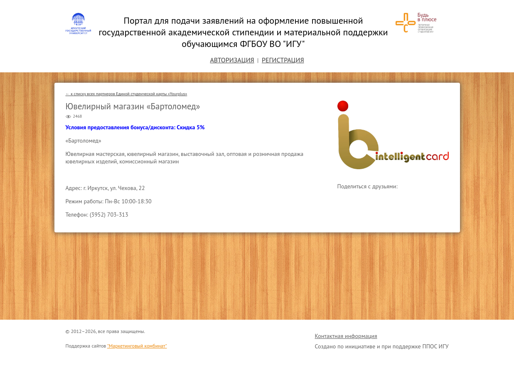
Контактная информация (346, 336)
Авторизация (232, 60)
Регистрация (283, 60)
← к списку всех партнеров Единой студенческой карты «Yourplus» (126, 93)
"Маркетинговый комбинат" (137, 346)
